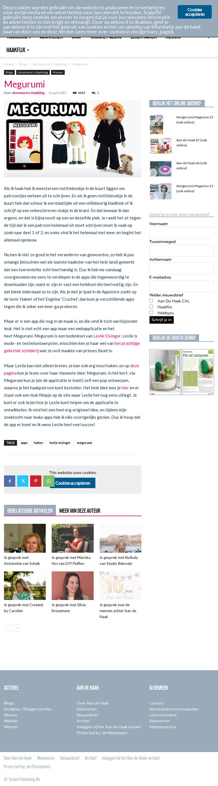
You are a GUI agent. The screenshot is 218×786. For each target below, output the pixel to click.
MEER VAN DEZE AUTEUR (79, 511)
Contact (156, 702)
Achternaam (160, 259)
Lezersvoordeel (163, 714)
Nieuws (58, 72)
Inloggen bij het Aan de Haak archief (109, 726)
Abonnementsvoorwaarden (173, 708)
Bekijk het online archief (177, 103)
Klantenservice (162, 726)
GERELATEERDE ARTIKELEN (30, 511)
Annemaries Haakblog (28, 93)
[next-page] (16, 628)
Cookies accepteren (72, 483)
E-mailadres (160, 277)
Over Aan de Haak (93, 702)
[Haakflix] (151, 306)
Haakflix (18, 50)
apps (24, 443)
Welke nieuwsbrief (166, 295)
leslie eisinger (60, 443)
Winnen (11, 726)
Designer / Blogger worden (28, 708)
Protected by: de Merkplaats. (102, 732)
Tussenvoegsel (162, 241)
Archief (83, 720)
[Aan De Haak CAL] (151, 300)
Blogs (23, 64)
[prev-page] (7, 628)
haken (38, 443)
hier (125, 387)
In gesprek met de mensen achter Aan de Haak (118, 611)
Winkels (11, 720)
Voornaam (158, 224)
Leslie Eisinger (107, 335)
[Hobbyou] (151, 312)
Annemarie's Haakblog (50, 64)
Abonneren (87, 708)
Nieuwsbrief (87, 714)
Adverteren (159, 720)
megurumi (84, 443)
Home (9, 64)
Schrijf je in (161, 319)
